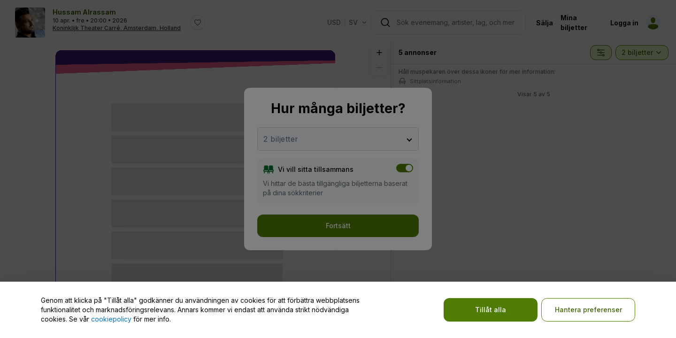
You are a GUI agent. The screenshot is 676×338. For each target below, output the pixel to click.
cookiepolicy (111, 319)
